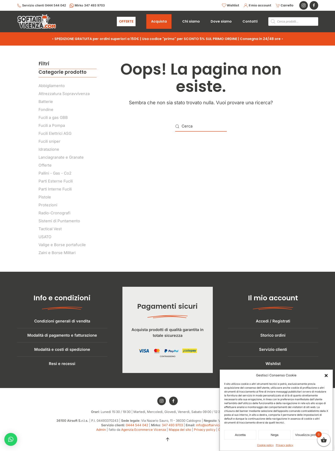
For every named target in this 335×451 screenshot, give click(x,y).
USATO (45, 237)
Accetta (240, 435)
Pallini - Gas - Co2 (55, 173)
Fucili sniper (49, 141)
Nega (274, 435)
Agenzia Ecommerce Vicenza (143, 434)
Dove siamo (221, 21)
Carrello (285, 5)
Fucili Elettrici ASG (55, 133)
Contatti (250, 21)
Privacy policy (284, 445)
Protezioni (48, 205)
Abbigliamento (52, 85)
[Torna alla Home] (36, 21)
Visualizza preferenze (310, 435)
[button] (326, 375)
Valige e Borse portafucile (62, 244)
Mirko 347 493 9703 (87, 5)
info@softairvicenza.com (215, 430)
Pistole (45, 197)
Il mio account (257, 5)
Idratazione (49, 149)
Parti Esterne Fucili (56, 181)
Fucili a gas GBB (53, 117)
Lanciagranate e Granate (61, 157)
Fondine (46, 109)
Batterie (46, 101)
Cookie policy (265, 445)
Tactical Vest (50, 229)
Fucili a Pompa (52, 125)
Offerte (45, 165)
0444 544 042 (137, 430)
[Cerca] (201, 126)
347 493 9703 (172, 430)
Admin (101, 434)
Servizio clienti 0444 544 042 (41, 5)
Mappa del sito (180, 434)
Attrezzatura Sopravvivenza (64, 93)
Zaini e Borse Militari (57, 252)
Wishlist (230, 5)
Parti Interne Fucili (55, 189)
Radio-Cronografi (54, 213)
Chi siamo (191, 21)
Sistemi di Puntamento (59, 221)
